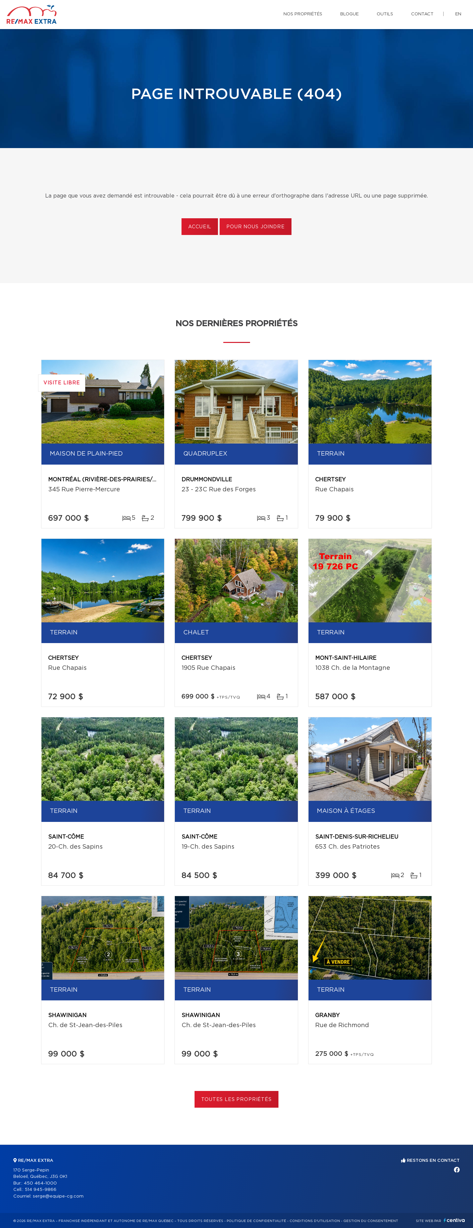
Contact (422, 14)
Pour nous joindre (255, 227)
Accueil (199, 227)
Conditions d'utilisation (314, 1221)
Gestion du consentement (370, 1221)
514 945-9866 (40, 1190)
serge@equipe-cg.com (58, 1196)
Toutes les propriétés (236, 1099)
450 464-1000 (40, 1183)
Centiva (454, 1220)
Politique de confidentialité (256, 1221)
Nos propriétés (302, 14)
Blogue (349, 14)
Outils (385, 14)
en (458, 14)
